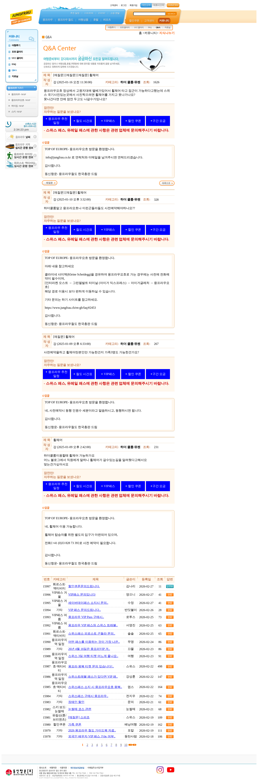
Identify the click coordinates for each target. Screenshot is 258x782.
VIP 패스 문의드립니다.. (84, 609)
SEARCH (171, 14)
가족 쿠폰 (74, 724)
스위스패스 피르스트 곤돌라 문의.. (91, 633)
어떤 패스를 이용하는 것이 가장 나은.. (94, 641)
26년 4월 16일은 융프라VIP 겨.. (89, 649)
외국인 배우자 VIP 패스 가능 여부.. (91, 736)
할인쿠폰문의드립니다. (84, 586)
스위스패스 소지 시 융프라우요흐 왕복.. (95, 687)
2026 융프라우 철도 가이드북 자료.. (92, 730)
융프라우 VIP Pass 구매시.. (86, 617)
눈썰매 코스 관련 (79, 709)
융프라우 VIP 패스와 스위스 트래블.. (93, 625)
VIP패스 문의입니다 (82, 594)
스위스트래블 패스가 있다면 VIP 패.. (93, 676)
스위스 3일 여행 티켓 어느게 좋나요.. (93, 656)
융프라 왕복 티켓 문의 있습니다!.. (91, 666)
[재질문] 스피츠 (79, 717)
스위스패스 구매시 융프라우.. (88, 696)
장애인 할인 (76, 702)
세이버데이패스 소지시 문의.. (88, 602)
